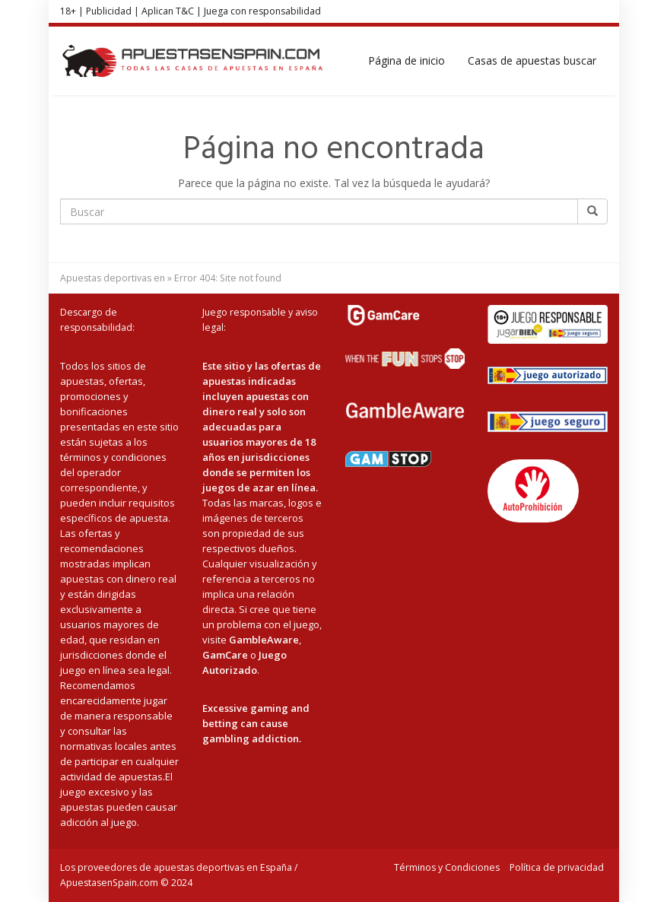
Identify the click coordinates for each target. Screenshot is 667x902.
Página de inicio (406, 60)
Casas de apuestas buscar (532, 60)
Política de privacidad (557, 867)
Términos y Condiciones (447, 867)
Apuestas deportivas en (112, 278)
